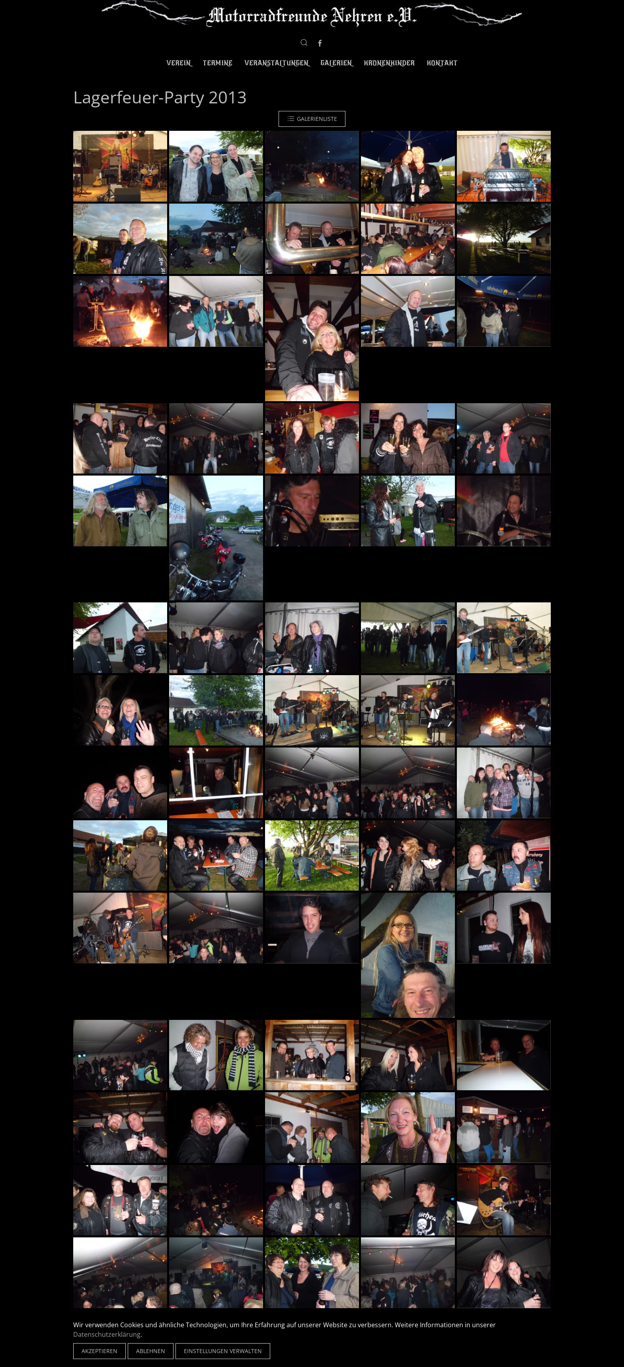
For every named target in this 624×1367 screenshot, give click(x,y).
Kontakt (442, 63)
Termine (217, 63)
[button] (304, 43)
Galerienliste (312, 119)
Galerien (336, 63)
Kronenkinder (389, 63)
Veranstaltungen (276, 63)
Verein (178, 63)
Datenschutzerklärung (106, 1334)
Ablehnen (150, 1351)
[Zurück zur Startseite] (312, 15)
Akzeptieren (99, 1351)
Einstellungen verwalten (223, 1351)
